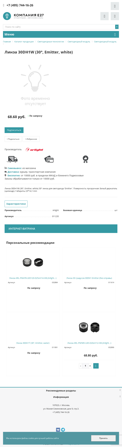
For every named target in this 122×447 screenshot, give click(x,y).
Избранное (31, 139)
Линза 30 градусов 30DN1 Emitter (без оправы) (89, 278)
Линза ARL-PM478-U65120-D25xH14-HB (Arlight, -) (32, 278)
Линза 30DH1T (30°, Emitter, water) (32, 342)
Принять (103, 438)
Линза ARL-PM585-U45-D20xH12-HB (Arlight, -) (89, 342)
